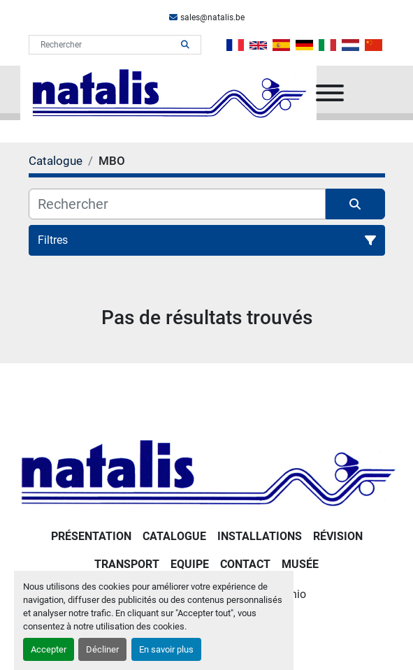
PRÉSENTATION (91, 536)
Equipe (190, 564)
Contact (245, 564)
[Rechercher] (177, 204)
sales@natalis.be (212, 17)
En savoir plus (166, 649)
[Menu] (330, 93)
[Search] (105, 45)
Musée (300, 564)
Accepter (48, 649)
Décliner (102, 649)
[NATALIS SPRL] (206, 471)
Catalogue (174, 536)
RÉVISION (338, 536)
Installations (259, 536)
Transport (126, 564)
